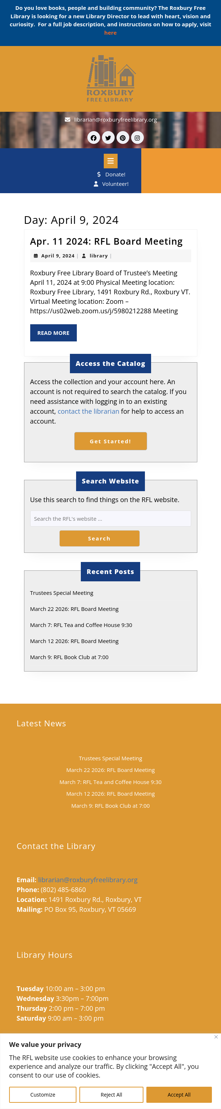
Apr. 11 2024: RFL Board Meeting (106, 241)
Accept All (178, 1094)
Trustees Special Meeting (62, 592)
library (99, 255)
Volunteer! (110, 183)
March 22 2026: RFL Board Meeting (74, 608)
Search (99, 538)
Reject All (111, 1094)
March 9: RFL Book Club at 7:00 (69, 657)
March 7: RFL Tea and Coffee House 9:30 (81, 624)
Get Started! (110, 441)
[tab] (111, 161)
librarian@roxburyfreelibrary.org (115, 119)
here (110, 32)
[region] (110, 1071)
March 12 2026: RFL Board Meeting (74, 641)
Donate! (111, 174)
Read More (57, 334)
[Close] (216, 1037)
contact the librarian (88, 411)
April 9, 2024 (58, 255)
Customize (42, 1094)
